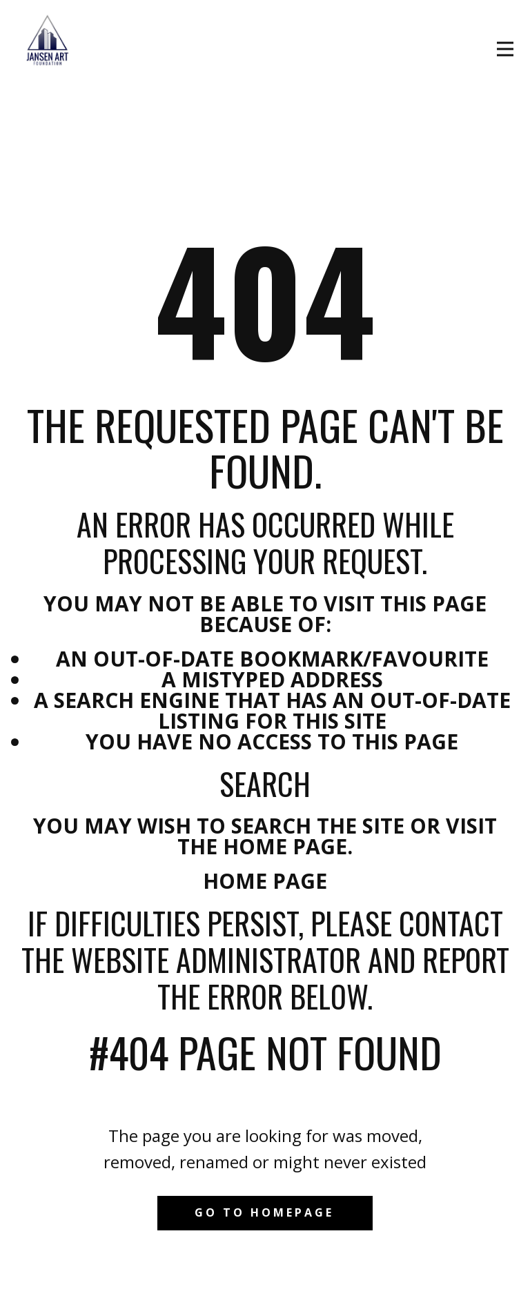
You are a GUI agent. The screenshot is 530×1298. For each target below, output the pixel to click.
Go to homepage (264, 1212)
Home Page (265, 881)
